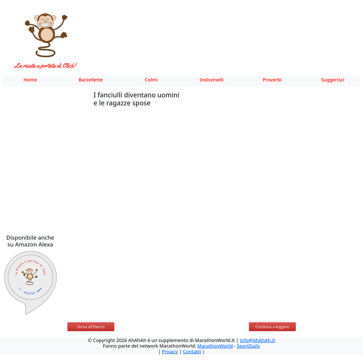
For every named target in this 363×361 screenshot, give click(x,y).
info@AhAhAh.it (257, 340)
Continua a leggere (272, 326)
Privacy (170, 351)
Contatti (192, 351)
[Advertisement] (207, 41)
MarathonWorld (215, 346)
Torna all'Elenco (90, 326)
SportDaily (248, 346)
